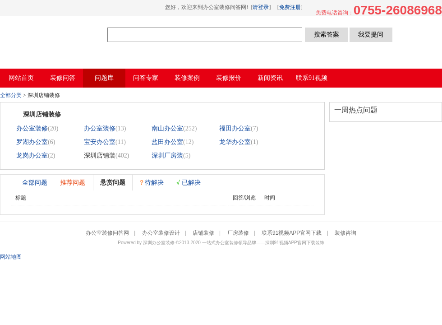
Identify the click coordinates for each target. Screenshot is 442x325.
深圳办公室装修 (159, 242)
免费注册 (290, 7)
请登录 (261, 7)
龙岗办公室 (32, 155)
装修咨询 (345, 233)
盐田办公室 (167, 142)
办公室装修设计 (161, 233)
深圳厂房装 (167, 155)
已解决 (188, 182)
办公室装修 (32, 128)
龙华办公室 (235, 142)
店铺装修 (203, 233)
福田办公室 (235, 128)
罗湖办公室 (32, 142)
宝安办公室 (99, 142)
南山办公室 (167, 128)
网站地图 (11, 257)
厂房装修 (238, 233)
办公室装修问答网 (53, 34)
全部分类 (11, 95)
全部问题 (34, 182)
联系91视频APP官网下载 (292, 233)
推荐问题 (72, 182)
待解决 (151, 182)
